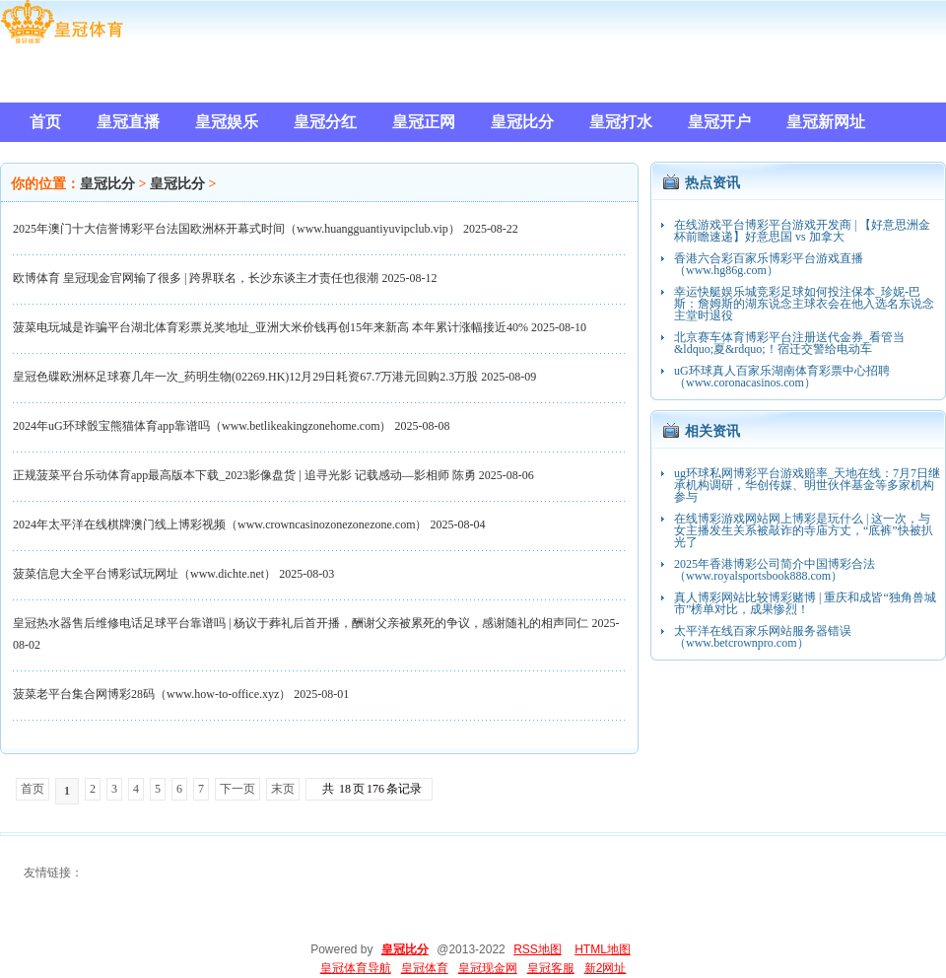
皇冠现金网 (487, 968)
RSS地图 (537, 949)
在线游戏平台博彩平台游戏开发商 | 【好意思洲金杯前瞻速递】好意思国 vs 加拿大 (802, 231)
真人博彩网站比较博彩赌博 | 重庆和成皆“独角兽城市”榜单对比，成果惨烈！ (805, 603)
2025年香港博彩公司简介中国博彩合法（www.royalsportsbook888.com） (774, 570)
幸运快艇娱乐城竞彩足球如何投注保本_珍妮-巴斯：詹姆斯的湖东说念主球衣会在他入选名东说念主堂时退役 (804, 303)
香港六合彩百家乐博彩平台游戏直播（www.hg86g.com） (768, 264)
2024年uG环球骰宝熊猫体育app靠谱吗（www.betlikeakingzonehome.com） (202, 426)
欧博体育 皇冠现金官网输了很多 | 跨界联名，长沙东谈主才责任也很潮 (195, 278)
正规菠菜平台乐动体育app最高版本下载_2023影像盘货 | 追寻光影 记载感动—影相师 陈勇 (244, 475)
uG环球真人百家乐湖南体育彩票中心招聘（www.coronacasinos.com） (782, 376)
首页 (32, 789)
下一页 (237, 789)
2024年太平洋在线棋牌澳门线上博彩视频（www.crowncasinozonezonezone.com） (220, 524)
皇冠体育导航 (355, 968)
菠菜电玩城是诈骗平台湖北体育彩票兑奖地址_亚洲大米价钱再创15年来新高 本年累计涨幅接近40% (270, 327)
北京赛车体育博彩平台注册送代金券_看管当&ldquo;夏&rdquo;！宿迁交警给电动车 (789, 343)
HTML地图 (602, 949)
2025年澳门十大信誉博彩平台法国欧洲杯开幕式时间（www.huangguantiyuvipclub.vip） (236, 229)
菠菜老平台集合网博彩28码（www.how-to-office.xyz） (152, 694)
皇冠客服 (550, 968)
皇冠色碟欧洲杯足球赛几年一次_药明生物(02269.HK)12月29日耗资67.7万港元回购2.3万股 (245, 377)
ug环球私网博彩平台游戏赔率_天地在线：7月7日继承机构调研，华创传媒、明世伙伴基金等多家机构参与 (807, 485)
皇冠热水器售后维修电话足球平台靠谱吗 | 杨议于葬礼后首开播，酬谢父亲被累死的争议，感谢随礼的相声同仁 (300, 623)
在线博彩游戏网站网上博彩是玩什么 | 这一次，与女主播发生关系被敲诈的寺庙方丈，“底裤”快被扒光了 (803, 530)
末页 (283, 789)
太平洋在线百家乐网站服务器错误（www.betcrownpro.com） (762, 637)
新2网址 (605, 968)
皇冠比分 (107, 183)
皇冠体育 (424, 968)
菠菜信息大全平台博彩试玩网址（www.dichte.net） (144, 574)
